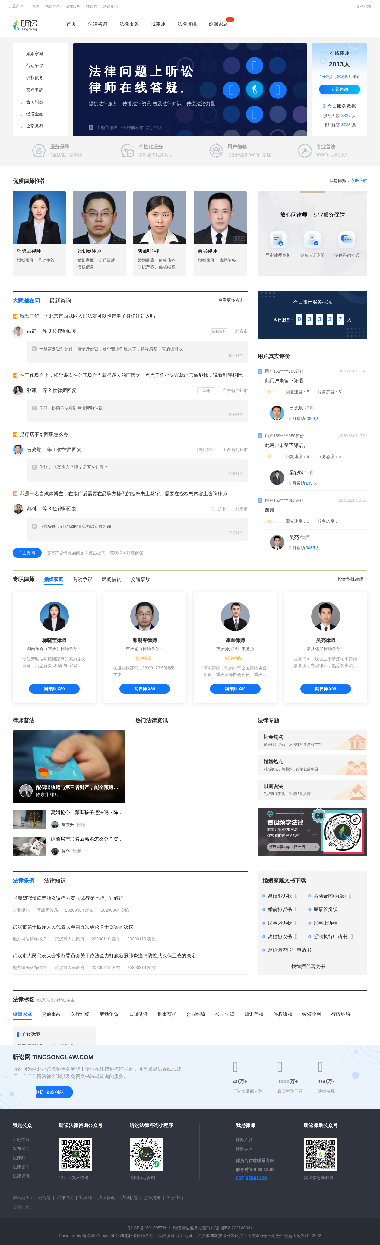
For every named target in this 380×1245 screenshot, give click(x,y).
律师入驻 (244, 1139)
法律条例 (23, 881)
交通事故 (140, 579)
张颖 (32, 390)
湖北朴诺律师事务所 (139, 1235)
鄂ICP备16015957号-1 (149, 1227)
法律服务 (73, 6)
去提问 (27, 552)
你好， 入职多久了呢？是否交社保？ (70, 467)
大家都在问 (26, 301)
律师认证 (244, 1148)
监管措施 (152, 1197)
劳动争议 (82, 579)
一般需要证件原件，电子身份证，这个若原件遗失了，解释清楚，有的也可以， (109, 348)
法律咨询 (52, 6)
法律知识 (55, 881)
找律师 (91, 6)
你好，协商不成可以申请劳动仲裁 (67, 408)
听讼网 (88, 1235)
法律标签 (129, 1197)
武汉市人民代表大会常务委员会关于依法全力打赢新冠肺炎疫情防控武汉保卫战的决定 (104, 955)
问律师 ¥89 (54, 688)
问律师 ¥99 (325, 688)
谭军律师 (235, 640)
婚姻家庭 (218, 23)
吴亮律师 (325, 640)
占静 (32, 331)
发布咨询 (21, 1148)
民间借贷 (111, 579)
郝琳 (32, 508)
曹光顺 (34, 449)
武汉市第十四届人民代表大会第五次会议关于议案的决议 (73, 926)
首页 (35, 6)
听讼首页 (21, 1139)
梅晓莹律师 (29, 251)
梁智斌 (296, 472)
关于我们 (174, 1197)
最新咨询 (60, 301)
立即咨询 (339, 89)
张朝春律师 (89, 251)
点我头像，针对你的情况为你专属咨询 (71, 526)
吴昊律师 (207, 251)
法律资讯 (110, 6)
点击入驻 (358, 180)
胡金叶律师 (150, 251)
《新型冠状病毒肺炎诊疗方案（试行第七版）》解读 (68, 898)
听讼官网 (42, 1197)
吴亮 (294, 537)
